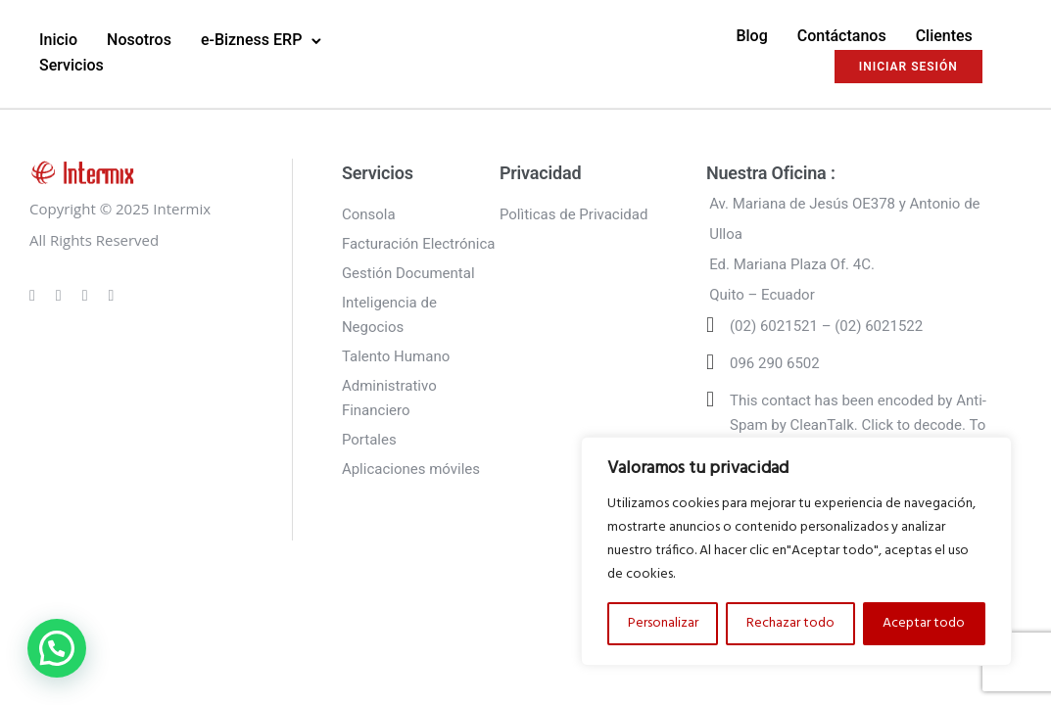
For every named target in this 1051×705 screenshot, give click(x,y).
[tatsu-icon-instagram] (62, 295)
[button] (56, 648)
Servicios (71, 65)
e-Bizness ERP (251, 39)
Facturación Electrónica (419, 244)
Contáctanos (841, 35)
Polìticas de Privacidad (574, 214)
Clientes (944, 35)
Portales (369, 439)
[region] (796, 551)
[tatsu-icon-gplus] (35, 295)
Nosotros (139, 39)
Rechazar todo (790, 623)
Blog (751, 35)
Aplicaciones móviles (411, 469)
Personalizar (663, 623)
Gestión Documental (408, 273)
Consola (369, 214)
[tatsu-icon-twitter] (112, 295)
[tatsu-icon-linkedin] (88, 295)
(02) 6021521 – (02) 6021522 (826, 326)
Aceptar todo (924, 623)
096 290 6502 (775, 363)
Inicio (58, 39)
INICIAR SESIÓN (908, 66)
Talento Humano (396, 356)
